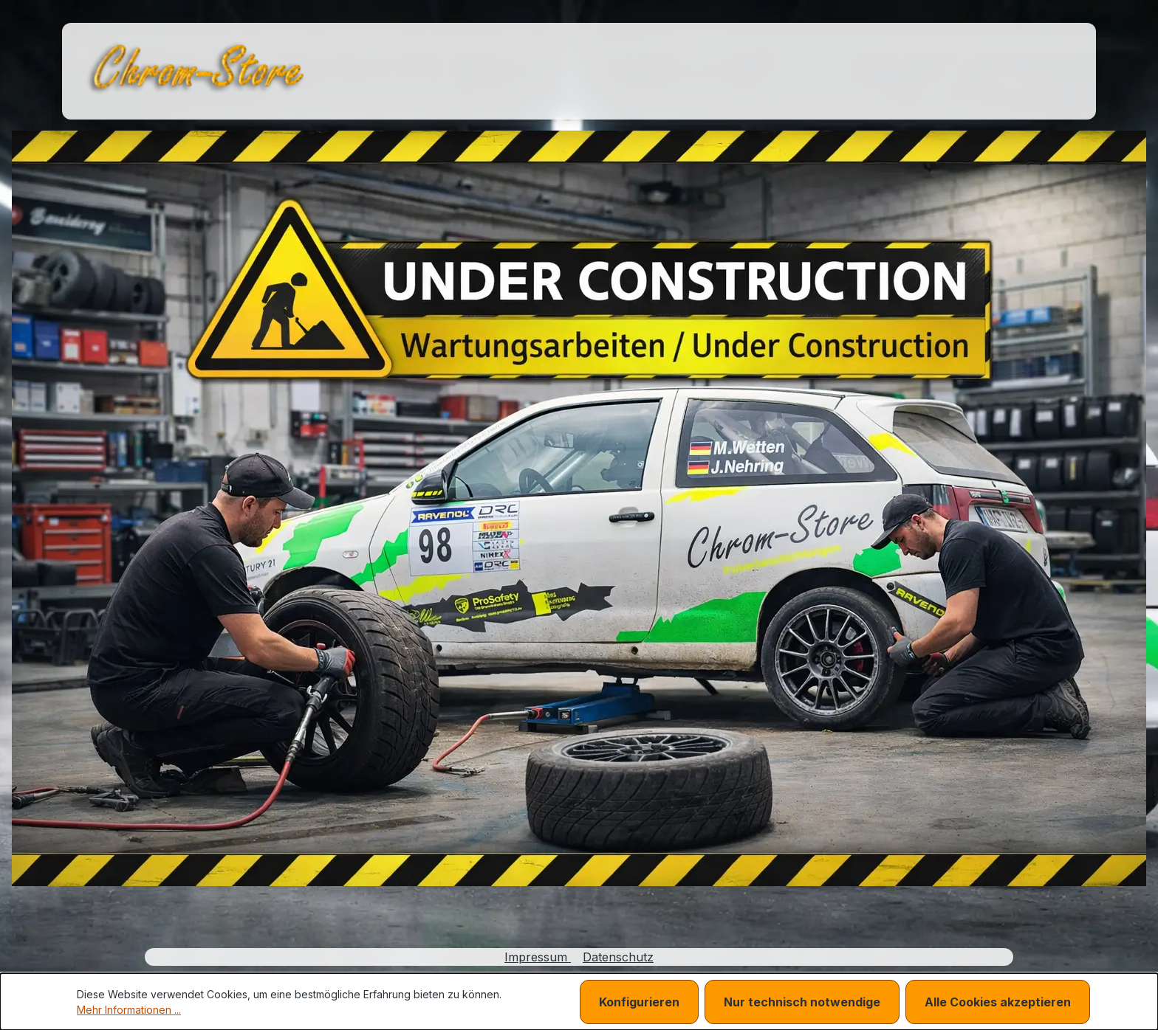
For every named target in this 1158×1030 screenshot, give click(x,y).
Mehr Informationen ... (129, 1009)
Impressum (537, 957)
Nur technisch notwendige (802, 1002)
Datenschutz (618, 957)
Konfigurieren (639, 1002)
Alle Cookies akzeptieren (998, 1002)
